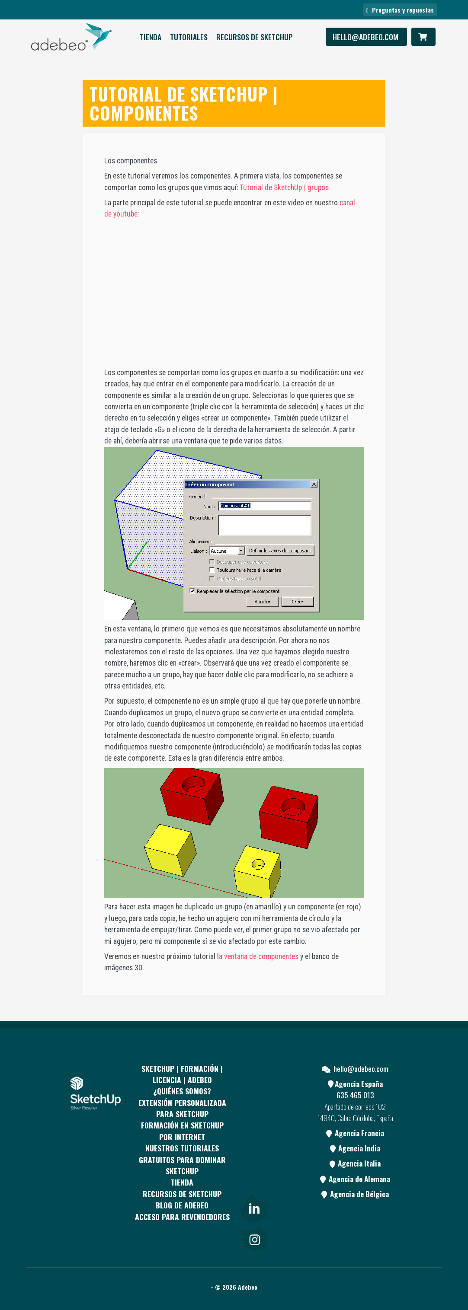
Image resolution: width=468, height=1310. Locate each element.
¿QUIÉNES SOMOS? (182, 1090)
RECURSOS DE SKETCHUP (254, 36)
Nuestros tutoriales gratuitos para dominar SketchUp (182, 1159)
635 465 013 (355, 1094)
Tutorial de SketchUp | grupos (284, 187)
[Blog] (253, 1187)
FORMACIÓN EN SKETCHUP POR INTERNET (182, 1130)
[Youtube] (253, 1154)
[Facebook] (253, 1089)
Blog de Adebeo (182, 1205)
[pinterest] (253, 1122)
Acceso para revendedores (182, 1216)
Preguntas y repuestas (400, 9)
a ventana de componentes (258, 956)
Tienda (150, 36)
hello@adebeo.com (366, 36)
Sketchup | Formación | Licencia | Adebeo (182, 1074)
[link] (253, 1206)
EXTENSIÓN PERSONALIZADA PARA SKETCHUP (182, 1108)
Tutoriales (189, 36)
